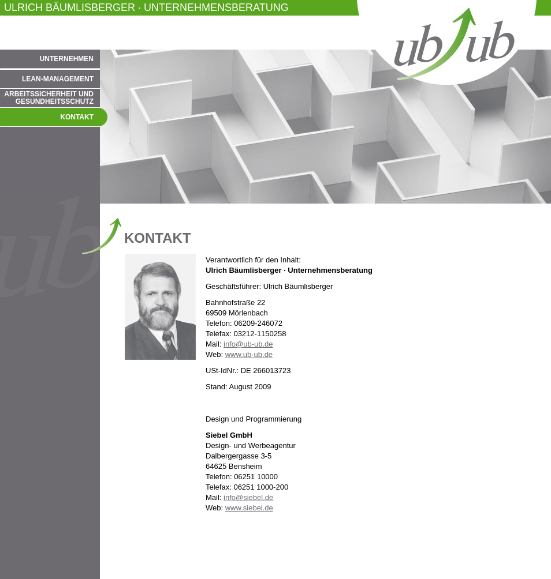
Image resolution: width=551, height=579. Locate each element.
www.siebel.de (249, 507)
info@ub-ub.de (248, 344)
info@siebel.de (248, 497)
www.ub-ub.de (249, 354)
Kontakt (77, 117)
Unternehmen (67, 59)
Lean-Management (58, 79)
